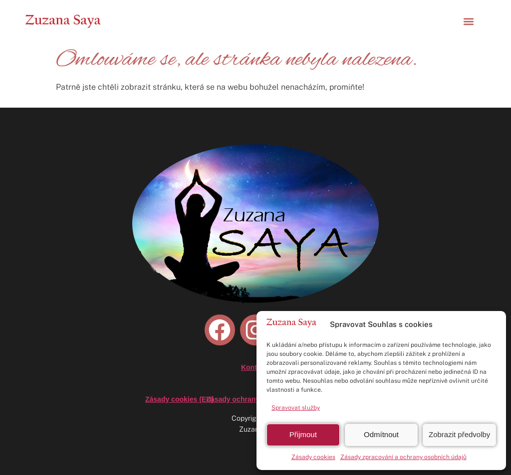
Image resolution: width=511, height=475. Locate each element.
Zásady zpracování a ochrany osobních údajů (403, 457)
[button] (468, 21)
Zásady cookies (313, 457)
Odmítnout (381, 434)
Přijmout (303, 434)
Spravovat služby (295, 407)
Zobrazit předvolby (459, 434)
